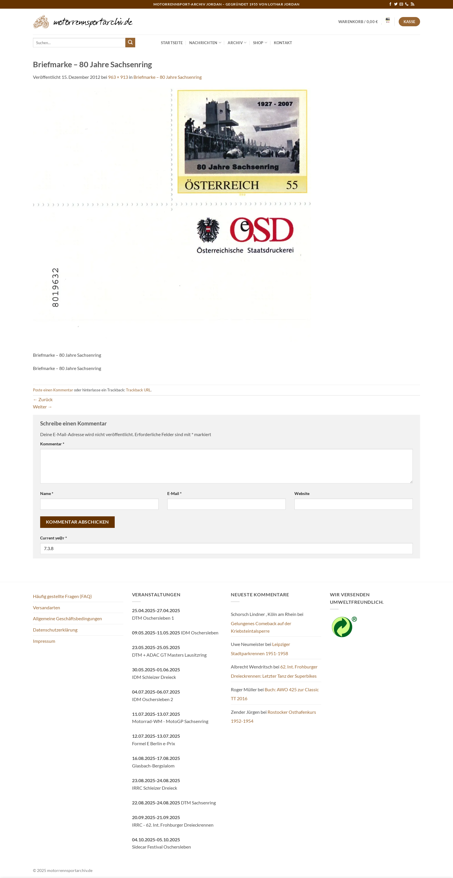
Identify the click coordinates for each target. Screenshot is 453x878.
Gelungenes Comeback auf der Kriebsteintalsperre (261, 627)
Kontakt (283, 42)
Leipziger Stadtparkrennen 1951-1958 (260, 648)
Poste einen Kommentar (53, 390)
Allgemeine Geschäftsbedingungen (67, 618)
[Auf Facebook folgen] (390, 4)
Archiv (237, 42)
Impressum (44, 641)
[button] (364, 21)
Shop (260, 42)
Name (46, 493)
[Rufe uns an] (407, 4)
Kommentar (52, 443)
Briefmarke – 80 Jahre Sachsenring (167, 77)
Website (301, 493)
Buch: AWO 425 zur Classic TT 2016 (275, 694)
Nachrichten (205, 42)
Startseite (172, 42)
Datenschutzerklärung (55, 629)
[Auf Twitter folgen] (396, 4)
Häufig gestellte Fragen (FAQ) (62, 596)
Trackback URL (138, 390)
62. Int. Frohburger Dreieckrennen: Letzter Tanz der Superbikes (274, 671)
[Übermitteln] (130, 43)
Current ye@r (53, 537)
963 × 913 (118, 77)
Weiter (42, 406)
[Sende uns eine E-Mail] (401, 4)
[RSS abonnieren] (412, 4)
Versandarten (46, 607)
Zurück (43, 399)
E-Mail (174, 493)
